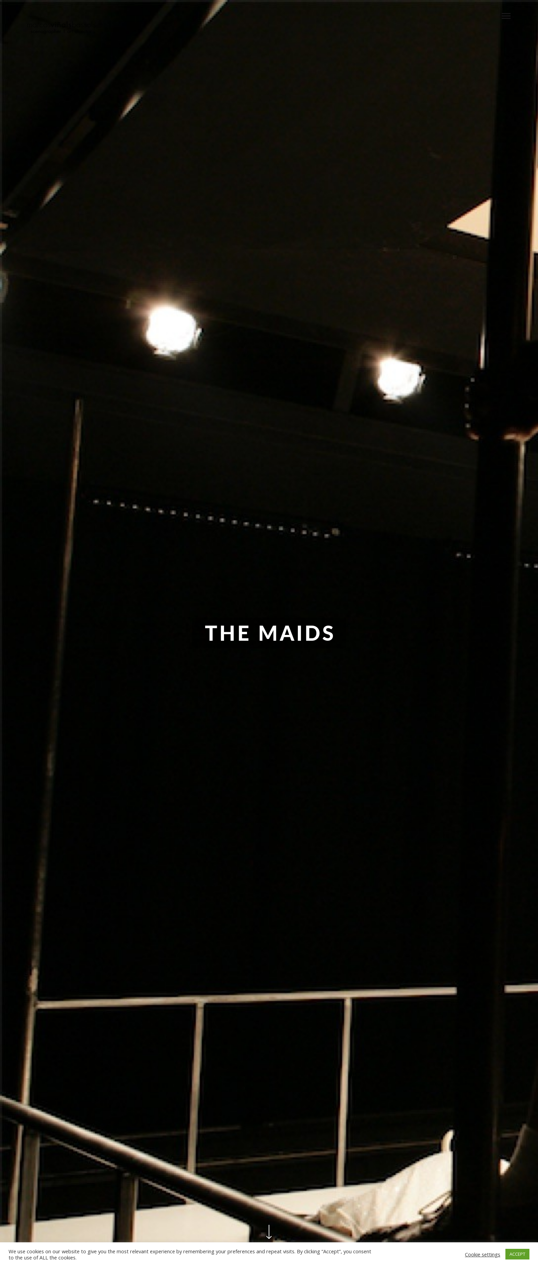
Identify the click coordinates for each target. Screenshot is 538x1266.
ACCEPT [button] (517, 1254)
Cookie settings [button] (482, 1254)
